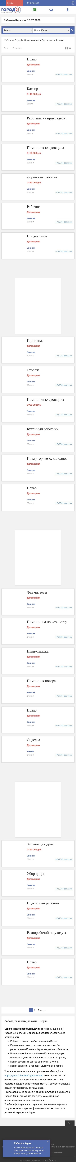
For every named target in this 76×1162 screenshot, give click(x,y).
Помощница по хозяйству (47, 622)
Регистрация (33, 3)
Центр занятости (32, 40)
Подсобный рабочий (43, 903)
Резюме (60, 40)
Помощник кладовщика (46, 148)
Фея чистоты (37, 592)
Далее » (41, 1010)
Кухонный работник (43, 429)
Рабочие (33, 207)
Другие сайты (48, 40)
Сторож (33, 370)
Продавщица (37, 236)
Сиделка (34, 740)
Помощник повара (42, 681)
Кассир (33, 89)
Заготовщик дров (41, 844)
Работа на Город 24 (13, 40)
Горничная (35, 341)
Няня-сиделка (38, 651)
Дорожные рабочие (42, 177)
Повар (32, 59)
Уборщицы (36, 874)
